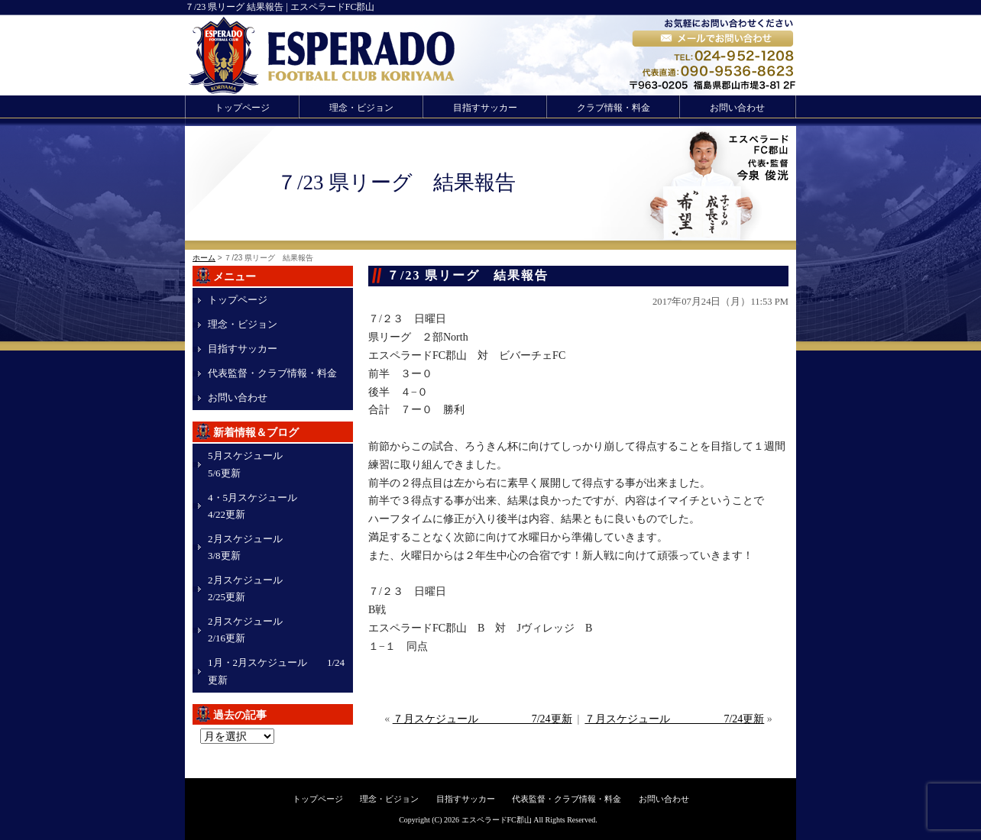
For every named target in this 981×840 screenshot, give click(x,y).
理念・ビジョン (361, 107)
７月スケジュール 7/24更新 (482, 719)
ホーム (204, 258)
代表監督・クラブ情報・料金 (272, 373)
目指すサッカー (485, 107)
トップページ (242, 107)
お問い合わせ (737, 107)
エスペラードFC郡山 (496, 820)
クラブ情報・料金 (613, 107)
